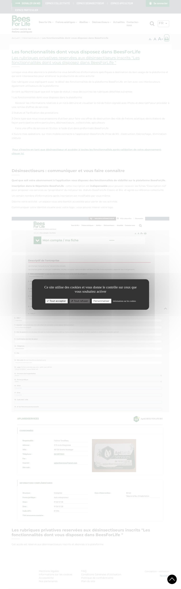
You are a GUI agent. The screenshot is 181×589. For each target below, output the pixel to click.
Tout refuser (79, 300)
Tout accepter (56, 300)
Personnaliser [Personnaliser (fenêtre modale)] (101, 300)
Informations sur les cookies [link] (124, 301)
